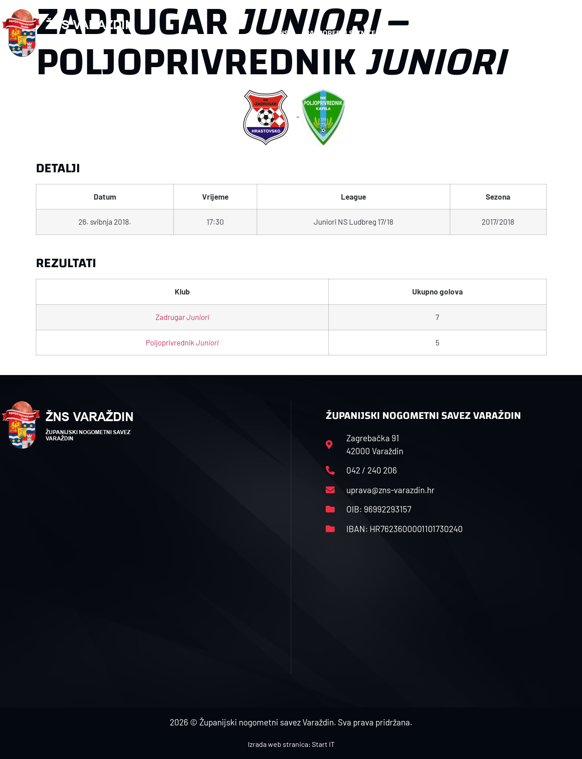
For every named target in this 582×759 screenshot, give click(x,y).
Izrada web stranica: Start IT (291, 744)
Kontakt (486, 33)
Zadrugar (182, 316)
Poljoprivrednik (182, 342)
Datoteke (437, 33)
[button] (562, 33)
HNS (281, 33)
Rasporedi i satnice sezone (354, 33)
